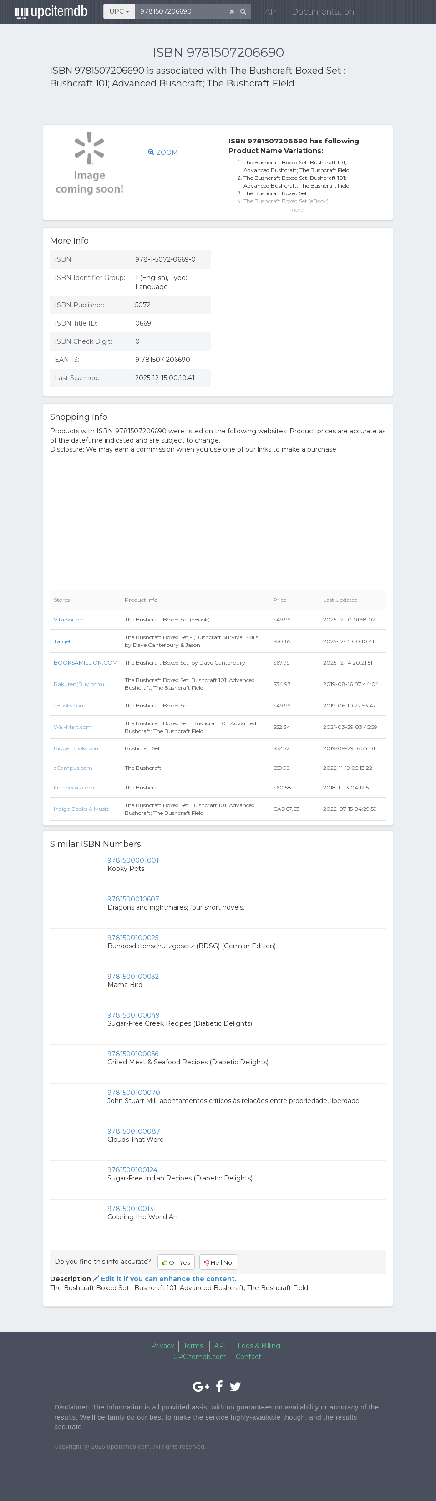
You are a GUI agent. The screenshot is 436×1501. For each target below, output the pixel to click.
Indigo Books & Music (81, 808)
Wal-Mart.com (73, 726)
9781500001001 (133, 860)
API (266, 13)
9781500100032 (133, 976)
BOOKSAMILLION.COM (85, 662)
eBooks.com (70, 705)
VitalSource (68, 619)
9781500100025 (132, 938)
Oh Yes (176, 1262)
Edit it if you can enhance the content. (164, 1279)
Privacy (162, 1346)
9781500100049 (133, 1015)
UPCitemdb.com (200, 1357)
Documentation (318, 13)
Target (62, 641)
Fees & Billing (259, 1346)
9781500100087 (133, 1131)
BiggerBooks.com (77, 748)
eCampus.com (73, 767)
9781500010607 (133, 899)
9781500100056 (132, 1054)
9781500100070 (133, 1093)
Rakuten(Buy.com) (79, 684)
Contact (248, 1357)
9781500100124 (132, 1170)
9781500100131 (131, 1209)
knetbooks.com (74, 787)
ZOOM (163, 152)
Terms (193, 1346)
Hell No (218, 1262)
